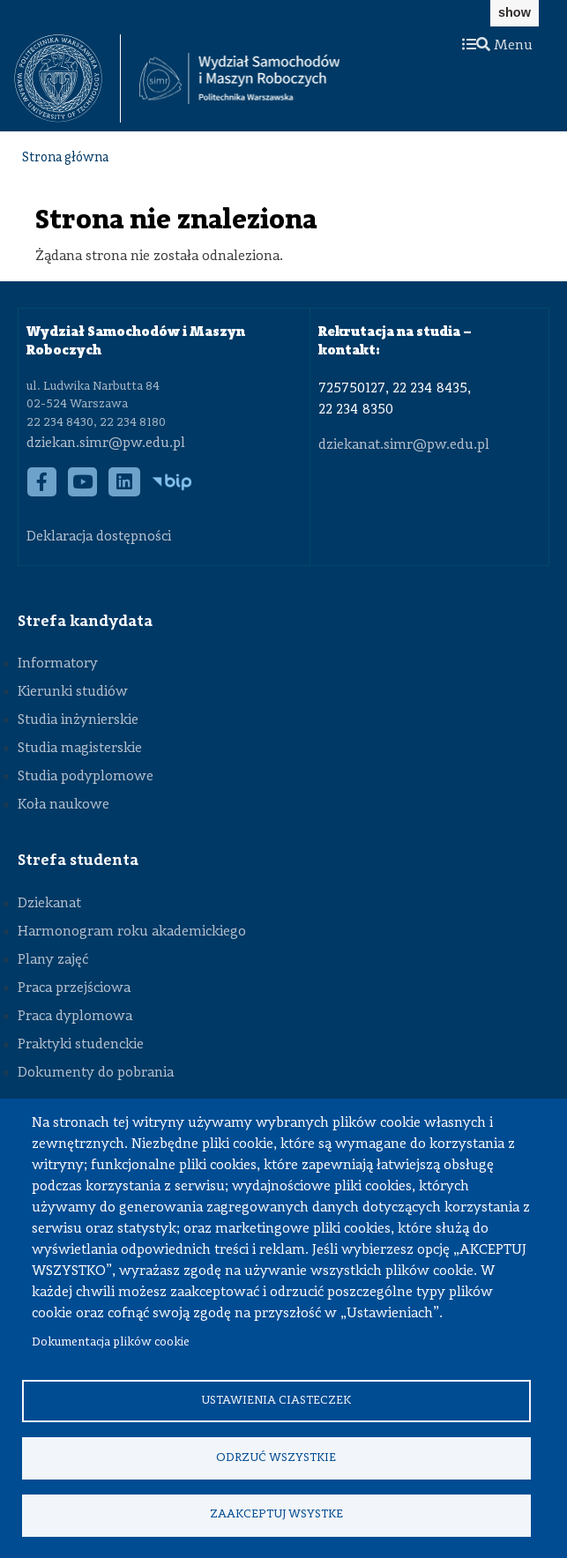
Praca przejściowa (74, 988)
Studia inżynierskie (78, 720)
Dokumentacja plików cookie (111, 1342)
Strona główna (65, 158)
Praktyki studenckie (81, 1045)
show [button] (514, 12)
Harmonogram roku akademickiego (132, 932)
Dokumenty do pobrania (96, 1073)
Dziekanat (49, 904)
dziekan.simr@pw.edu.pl (105, 443)
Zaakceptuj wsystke (276, 1514)
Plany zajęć (53, 960)
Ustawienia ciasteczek (276, 1399)
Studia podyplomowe (85, 777)
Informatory (58, 664)
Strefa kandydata (85, 622)
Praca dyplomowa (75, 1017)
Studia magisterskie (80, 749)
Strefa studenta (78, 860)
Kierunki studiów (73, 692)
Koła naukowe (63, 805)
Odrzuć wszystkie (276, 1457)
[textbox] (67, 78)
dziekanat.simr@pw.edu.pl (403, 445)
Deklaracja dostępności (98, 537)
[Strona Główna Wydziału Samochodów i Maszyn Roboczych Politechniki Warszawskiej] (239, 79)
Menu (497, 46)
